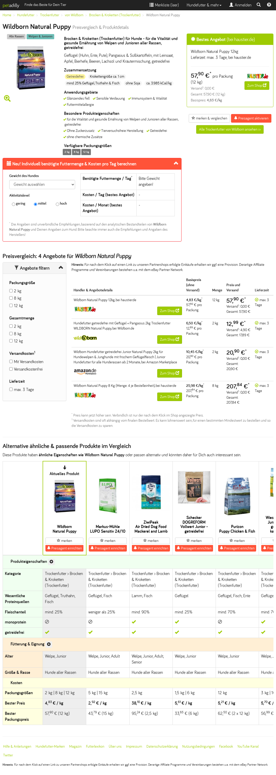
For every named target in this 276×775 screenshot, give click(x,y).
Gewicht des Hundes (24, 176)
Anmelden (240, 5)
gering (18, 204)
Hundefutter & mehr (204, 5)
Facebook (226, 746)
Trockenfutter (49, 15)
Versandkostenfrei (28, 369)
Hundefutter (25, 15)
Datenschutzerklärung (162, 746)
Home (7, 15)
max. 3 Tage (24, 389)
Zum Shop (256, 85)
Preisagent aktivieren (251, 118)
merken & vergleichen (209, 118)
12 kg (18, 305)
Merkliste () (164, 5)
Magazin (75, 746)
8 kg (17, 298)
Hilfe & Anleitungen (17, 746)
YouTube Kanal (248, 746)
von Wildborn (74, 15)
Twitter (8, 755)
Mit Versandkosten (28, 361)
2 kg (17, 291)
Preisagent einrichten (64, 548)
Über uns (115, 746)
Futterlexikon (95, 746)
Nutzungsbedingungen (198, 746)
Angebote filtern (32, 268)
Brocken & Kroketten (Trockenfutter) (114, 15)
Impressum (134, 746)
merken (64, 541)
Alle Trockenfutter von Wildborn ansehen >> (230, 129)
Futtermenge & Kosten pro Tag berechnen (71, 163)
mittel (40, 204)
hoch (61, 204)
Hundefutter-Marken (50, 746)
